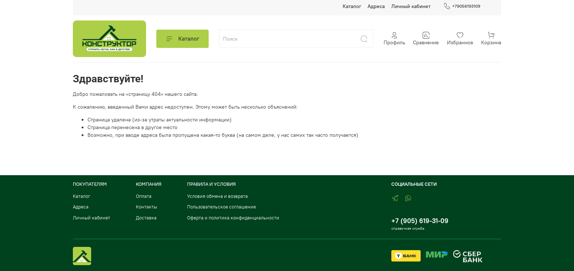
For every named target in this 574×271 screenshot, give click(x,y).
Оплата (144, 196)
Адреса (376, 6)
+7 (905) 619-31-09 (419, 221)
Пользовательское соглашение (221, 207)
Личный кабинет (410, 6)
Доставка (146, 218)
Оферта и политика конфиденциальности (233, 218)
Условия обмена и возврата (217, 196)
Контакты (146, 207)
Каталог (352, 6)
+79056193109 (461, 6)
